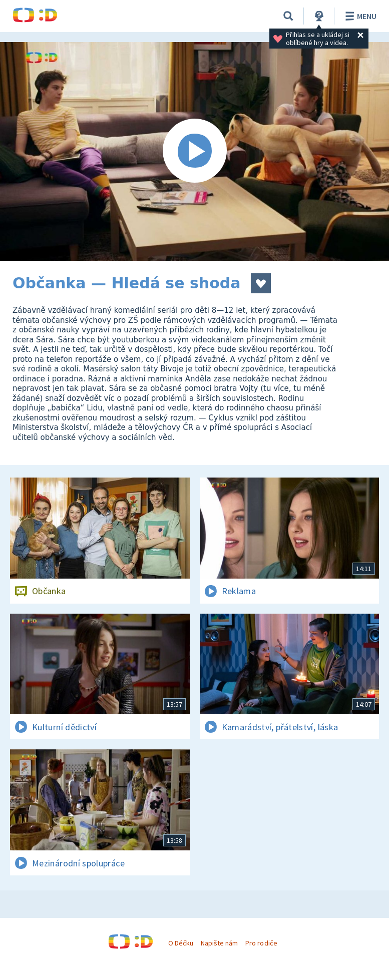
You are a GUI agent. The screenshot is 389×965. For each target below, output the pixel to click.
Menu (359, 16)
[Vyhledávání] (288, 16)
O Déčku (180, 942)
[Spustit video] (194, 151)
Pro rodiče (261, 942)
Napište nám (219, 942)
